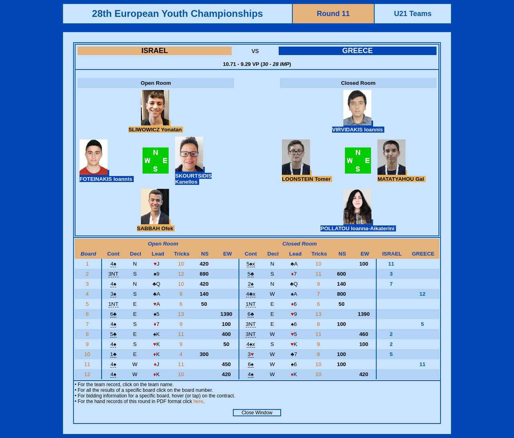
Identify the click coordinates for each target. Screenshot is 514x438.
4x (250, 294)
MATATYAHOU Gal (401, 176)
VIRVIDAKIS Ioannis (358, 127)
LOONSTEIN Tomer (307, 176)
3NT (113, 274)
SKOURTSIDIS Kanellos (193, 176)
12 (182, 274)
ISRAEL (154, 51)
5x (251, 264)
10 (182, 264)
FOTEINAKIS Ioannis (107, 176)
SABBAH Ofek (156, 225)
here (198, 401)
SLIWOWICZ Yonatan (155, 127)
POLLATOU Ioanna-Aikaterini (358, 225)
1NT (113, 304)
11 (319, 274)
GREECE (357, 51)
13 (182, 314)
